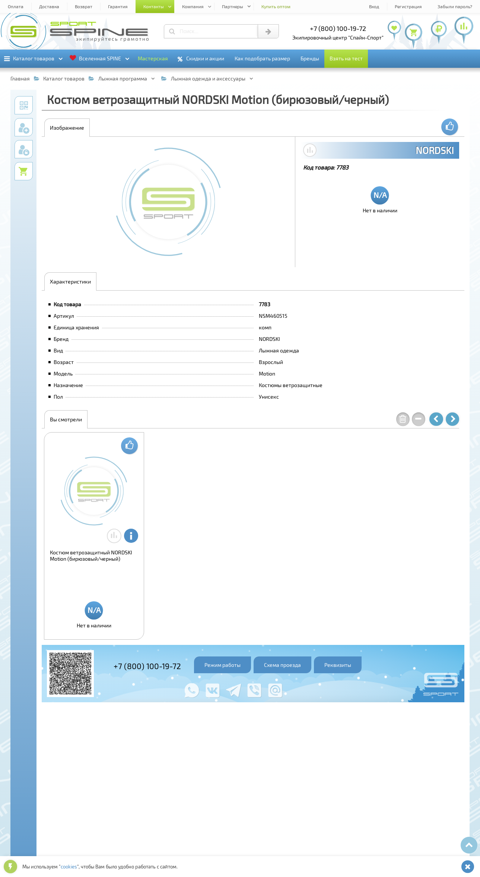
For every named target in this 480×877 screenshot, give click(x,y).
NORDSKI (435, 150)
